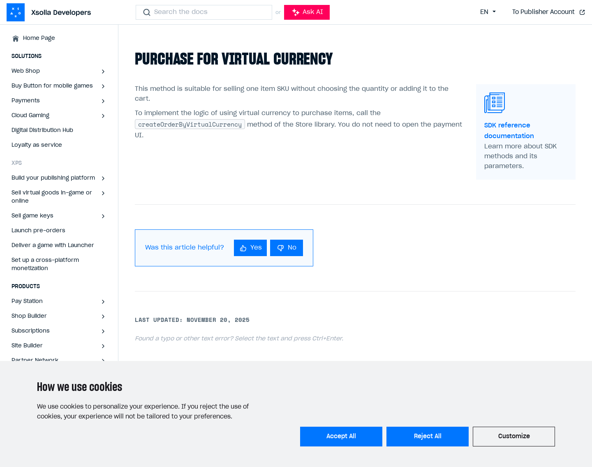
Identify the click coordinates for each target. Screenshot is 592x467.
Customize (514, 436)
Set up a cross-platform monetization (45, 264)
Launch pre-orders (38, 231)
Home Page (39, 38)
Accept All (341, 436)
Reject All (428, 436)
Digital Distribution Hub (42, 130)
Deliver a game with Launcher (53, 245)
